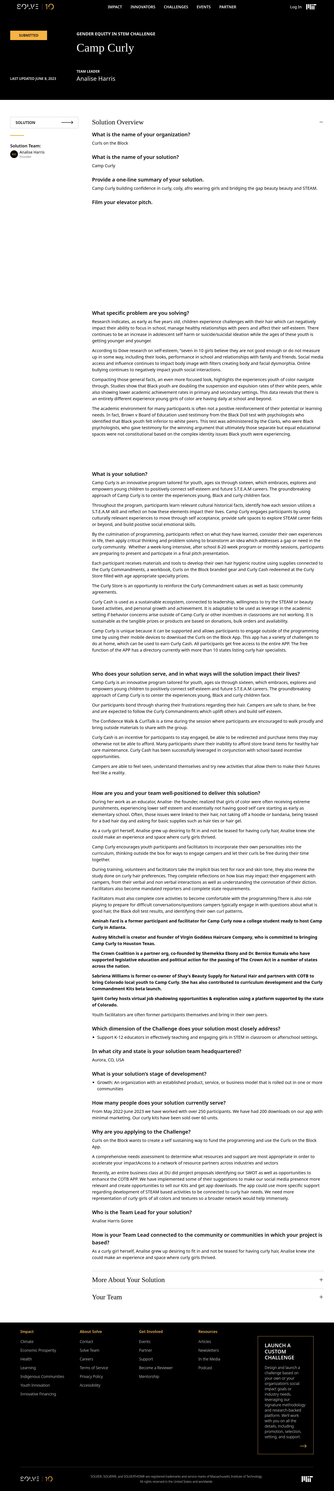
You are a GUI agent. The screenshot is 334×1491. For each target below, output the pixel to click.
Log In (296, 6)
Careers (86, 1358)
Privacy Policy (91, 1376)
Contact (86, 1341)
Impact (115, 6)
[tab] (44, 122)
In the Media (209, 1358)
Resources (207, 1331)
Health (26, 1358)
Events (204, 6)
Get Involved (151, 1331)
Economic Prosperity (38, 1350)
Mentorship (149, 1376)
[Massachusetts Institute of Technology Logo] (311, 7)
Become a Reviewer (156, 1367)
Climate (26, 1341)
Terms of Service (94, 1367)
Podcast (205, 1367)
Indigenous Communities (42, 1376)
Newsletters (208, 1350)
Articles (204, 1341)
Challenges (176, 6)
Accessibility (90, 1385)
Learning (28, 1367)
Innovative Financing (38, 1393)
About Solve (91, 1331)
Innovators (143, 6)
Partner (227, 6)
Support (146, 1358)
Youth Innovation (35, 1385)
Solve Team (89, 1350)
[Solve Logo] (35, 6)
